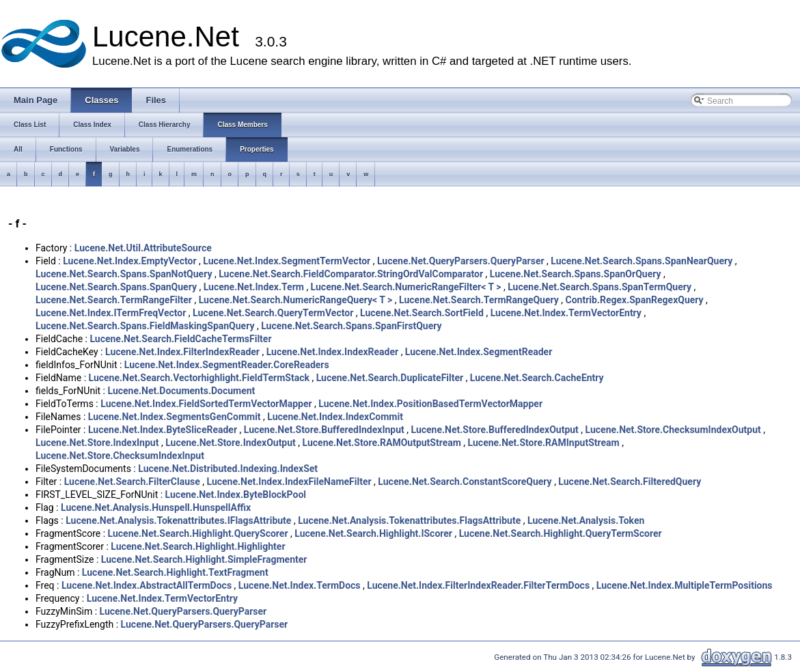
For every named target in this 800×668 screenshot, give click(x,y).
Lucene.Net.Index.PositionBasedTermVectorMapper (430, 403)
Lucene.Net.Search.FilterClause (132, 481)
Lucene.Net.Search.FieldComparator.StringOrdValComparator (351, 273)
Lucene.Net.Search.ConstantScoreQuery (464, 481)
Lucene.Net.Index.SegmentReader (478, 351)
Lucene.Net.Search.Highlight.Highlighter (198, 546)
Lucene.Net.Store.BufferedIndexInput (324, 429)
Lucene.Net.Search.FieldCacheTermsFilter (180, 338)
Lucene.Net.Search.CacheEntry (537, 377)
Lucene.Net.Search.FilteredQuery (629, 481)
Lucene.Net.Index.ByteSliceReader (162, 429)
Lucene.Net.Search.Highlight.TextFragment (175, 572)
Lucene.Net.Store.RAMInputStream (544, 442)
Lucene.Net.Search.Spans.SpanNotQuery (124, 273)
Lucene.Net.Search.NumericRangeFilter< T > (406, 286)
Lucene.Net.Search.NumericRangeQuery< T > (296, 299)
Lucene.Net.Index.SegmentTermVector (286, 260)
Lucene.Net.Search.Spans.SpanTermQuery (599, 286)
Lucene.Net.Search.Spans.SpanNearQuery (641, 260)
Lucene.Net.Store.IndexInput (97, 442)
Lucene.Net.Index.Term (254, 286)
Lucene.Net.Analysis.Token (585, 520)
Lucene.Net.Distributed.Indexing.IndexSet (228, 468)
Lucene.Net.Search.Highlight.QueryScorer (198, 533)
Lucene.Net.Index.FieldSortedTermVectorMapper (206, 403)
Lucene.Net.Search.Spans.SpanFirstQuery (351, 325)
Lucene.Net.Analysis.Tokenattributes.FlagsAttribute (409, 520)
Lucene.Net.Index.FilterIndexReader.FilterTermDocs (478, 585)
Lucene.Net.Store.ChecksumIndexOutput (673, 429)
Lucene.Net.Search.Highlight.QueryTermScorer (560, 533)
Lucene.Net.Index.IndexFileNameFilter (289, 481)
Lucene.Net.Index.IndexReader (332, 351)
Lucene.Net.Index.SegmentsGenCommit (174, 416)
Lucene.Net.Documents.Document (181, 390)
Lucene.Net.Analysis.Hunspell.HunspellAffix (156, 507)
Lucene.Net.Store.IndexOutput (230, 442)
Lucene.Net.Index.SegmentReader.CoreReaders (226, 364)
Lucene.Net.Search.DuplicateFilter (390, 377)
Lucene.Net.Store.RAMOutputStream (382, 442)
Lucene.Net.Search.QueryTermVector (273, 312)
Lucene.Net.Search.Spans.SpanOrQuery (575, 273)
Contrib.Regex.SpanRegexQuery (635, 299)
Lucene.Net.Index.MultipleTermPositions (684, 585)
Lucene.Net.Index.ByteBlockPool (235, 494)
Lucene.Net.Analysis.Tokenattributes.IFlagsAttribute (178, 520)
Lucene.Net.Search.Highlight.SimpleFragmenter (204, 559)
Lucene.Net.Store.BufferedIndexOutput (495, 429)
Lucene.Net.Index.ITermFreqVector (111, 312)
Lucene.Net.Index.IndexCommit (335, 416)
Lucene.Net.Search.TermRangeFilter (114, 299)
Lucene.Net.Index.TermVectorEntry (566, 312)
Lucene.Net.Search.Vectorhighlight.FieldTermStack (199, 377)
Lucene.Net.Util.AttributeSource (143, 247)
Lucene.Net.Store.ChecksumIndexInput (120, 455)
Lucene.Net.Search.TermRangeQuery (479, 299)
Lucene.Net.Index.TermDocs (299, 585)
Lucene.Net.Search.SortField (422, 312)
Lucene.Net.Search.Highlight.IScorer (373, 533)
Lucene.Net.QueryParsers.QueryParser (460, 260)
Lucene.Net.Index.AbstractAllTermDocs (146, 585)
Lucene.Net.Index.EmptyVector (129, 260)
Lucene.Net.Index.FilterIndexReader (182, 351)
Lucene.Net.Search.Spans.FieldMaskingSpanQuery (145, 325)
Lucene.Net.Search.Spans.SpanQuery (116, 286)
